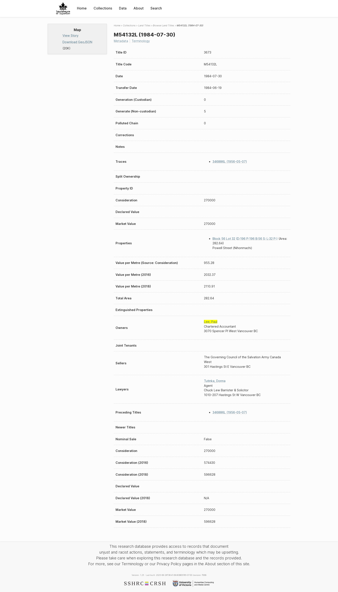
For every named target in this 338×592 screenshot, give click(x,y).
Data (123, 8)
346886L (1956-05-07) (230, 161)
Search (156, 8)
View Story (70, 35)
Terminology (141, 41)
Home (82, 8)
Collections (103, 8)
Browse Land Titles (163, 25)
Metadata (121, 41)
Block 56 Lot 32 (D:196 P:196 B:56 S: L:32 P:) (245, 238)
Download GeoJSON (77, 42)
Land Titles (144, 25)
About (138, 8)
